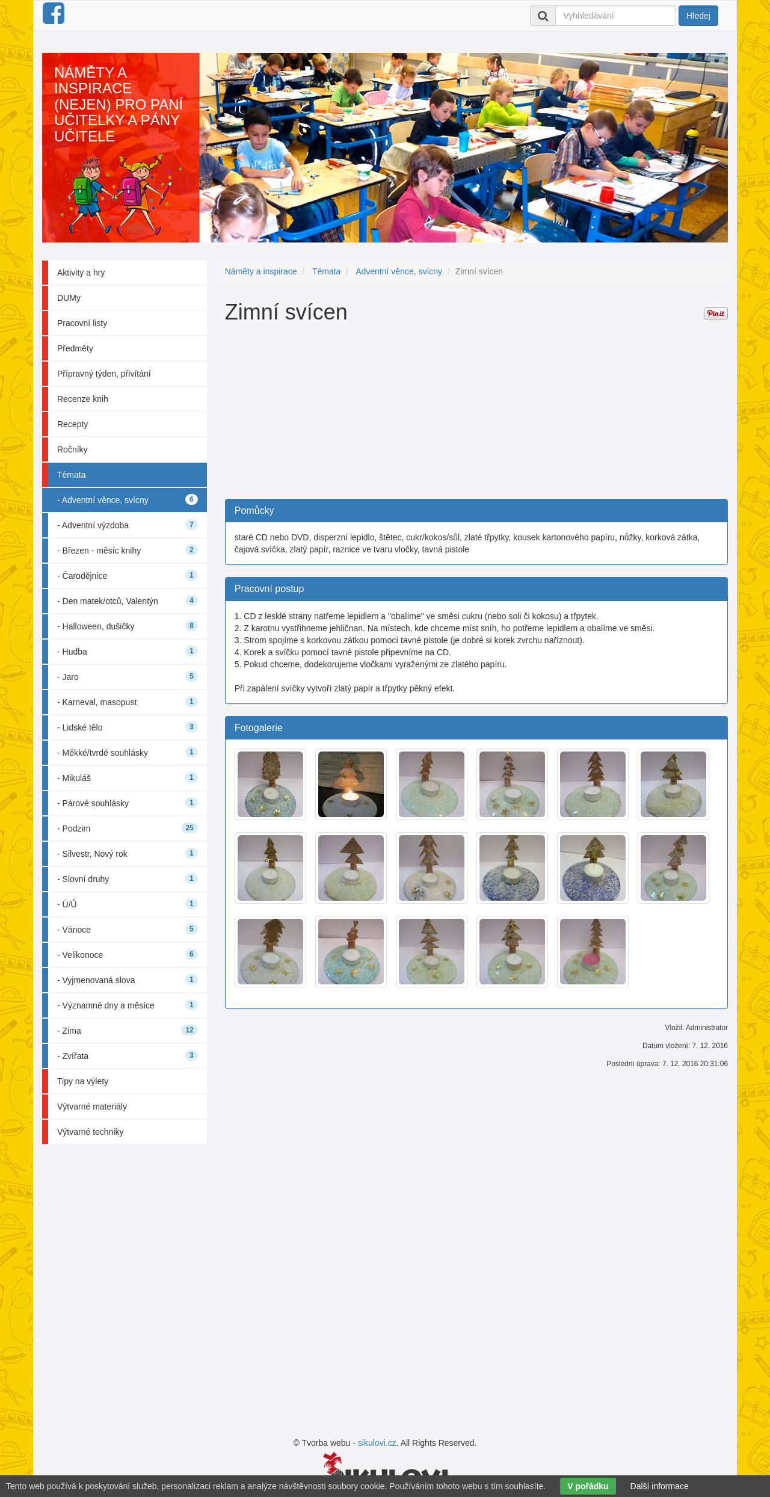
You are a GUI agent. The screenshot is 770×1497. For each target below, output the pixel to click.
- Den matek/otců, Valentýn (127, 600)
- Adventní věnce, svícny (127, 499)
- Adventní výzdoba (127, 524)
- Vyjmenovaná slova (127, 979)
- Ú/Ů (127, 903)
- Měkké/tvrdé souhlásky (127, 752)
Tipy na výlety (82, 1081)
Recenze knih (82, 399)
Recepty (72, 424)
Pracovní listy (82, 323)
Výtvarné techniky (90, 1132)
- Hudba (127, 651)
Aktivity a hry (81, 272)
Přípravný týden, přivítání (104, 373)
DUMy (69, 298)
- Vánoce (127, 929)
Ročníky (72, 449)
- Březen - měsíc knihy (127, 550)
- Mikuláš (127, 777)
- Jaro (127, 676)
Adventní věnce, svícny (399, 271)
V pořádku (587, 1486)
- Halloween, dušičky (127, 625)
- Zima (127, 1030)
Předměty (75, 348)
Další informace (659, 1486)
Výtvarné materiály (92, 1106)
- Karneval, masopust (127, 701)
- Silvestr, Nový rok (127, 853)
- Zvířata (127, 1055)
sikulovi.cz (377, 1443)
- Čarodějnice (127, 575)
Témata (71, 475)
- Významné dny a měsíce (127, 1004)
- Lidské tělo (127, 726)
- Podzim (127, 828)
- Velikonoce (127, 954)
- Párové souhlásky (127, 802)
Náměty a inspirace (261, 271)
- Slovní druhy (127, 878)
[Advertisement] (476, 414)
